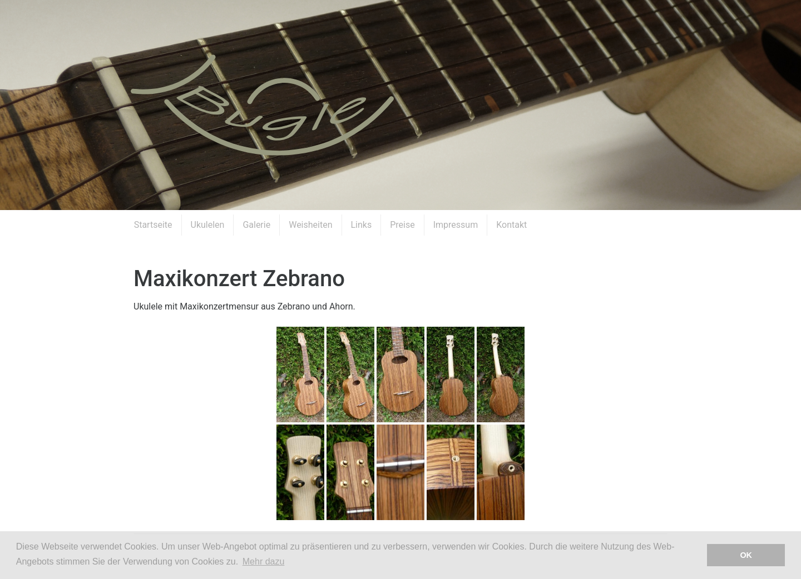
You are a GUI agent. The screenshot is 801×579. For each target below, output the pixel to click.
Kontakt (511, 224)
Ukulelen (208, 224)
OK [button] (746, 555)
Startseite (153, 224)
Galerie (256, 224)
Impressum (455, 224)
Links (361, 224)
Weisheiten (310, 224)
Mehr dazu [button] (264, 561)
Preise (402, 224)
